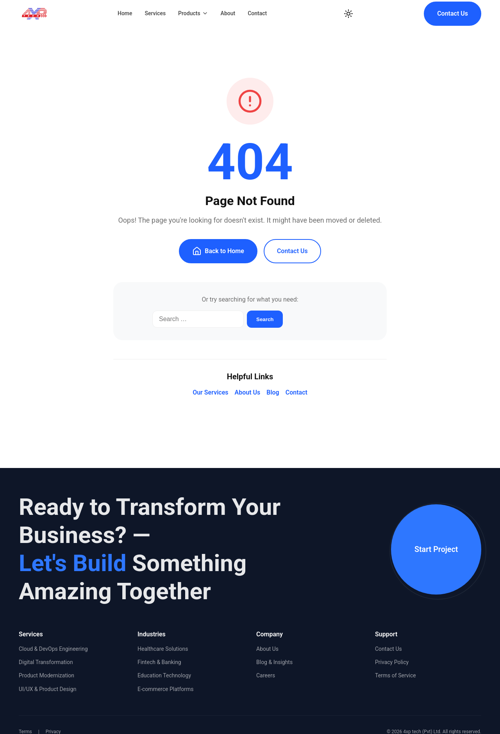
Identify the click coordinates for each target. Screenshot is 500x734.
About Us (247, 392)
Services (155, 13)
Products (193, 13)
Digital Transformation (46, 662)
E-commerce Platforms (166, 689)
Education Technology (164, 675)
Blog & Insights (274, 662)
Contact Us (452, 13)
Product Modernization (46, 675)
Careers (265, 675)
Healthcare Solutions (163, 649)
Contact (257, 13)
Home (125, 13)
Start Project (434, 549)
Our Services (210, 392)
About (228, 13)
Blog (272, 392)
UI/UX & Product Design (47, 689)
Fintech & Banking (159, 662)
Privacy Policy (392, 662)
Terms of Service (395, 675)
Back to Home (218, 251)
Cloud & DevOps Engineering (53, 649)
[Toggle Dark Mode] (348, 13)
